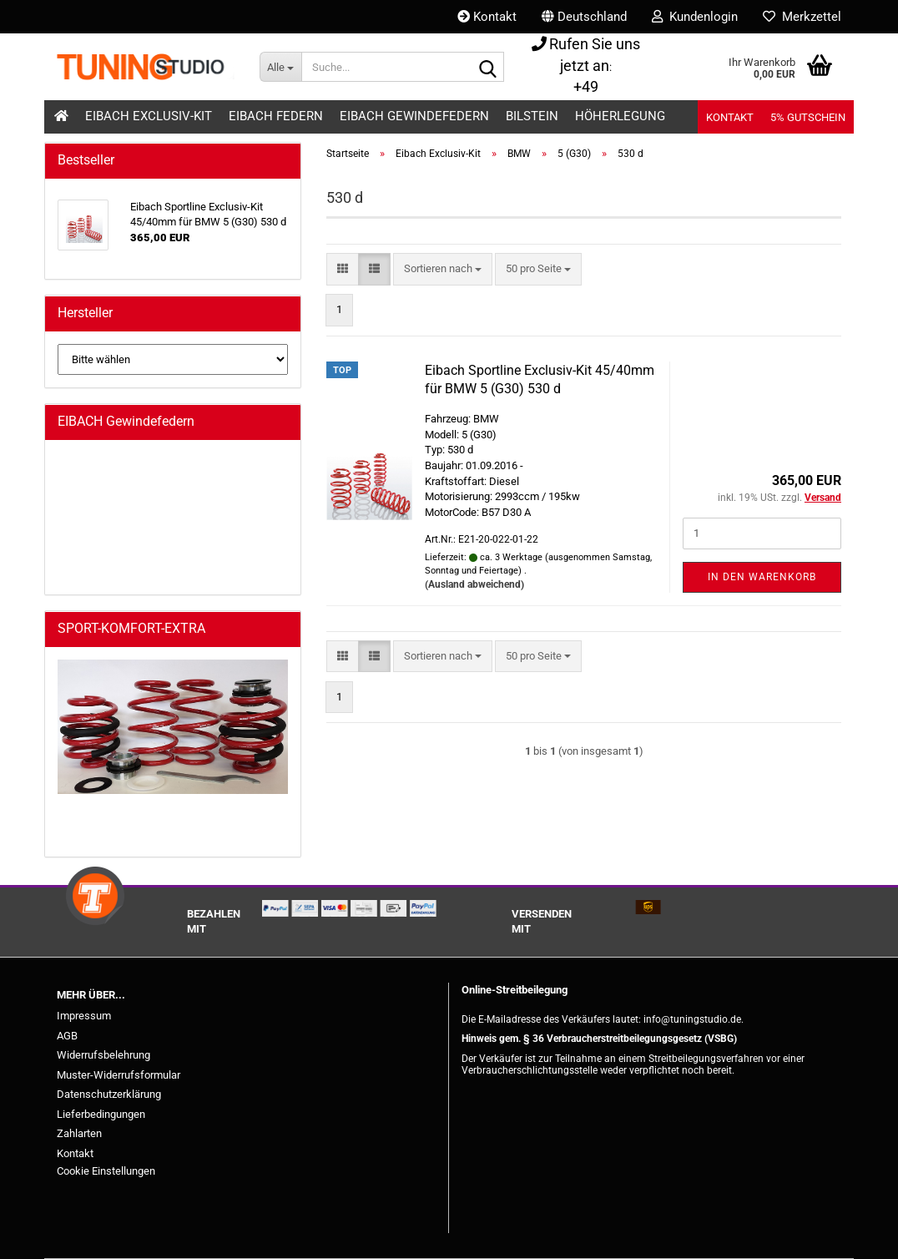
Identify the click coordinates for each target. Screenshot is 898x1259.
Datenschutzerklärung (109, 1094)
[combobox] (442, 269)
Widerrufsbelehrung (103, 1055)
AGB (67, 1035)
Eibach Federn (276, 116)
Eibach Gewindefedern (414, 116)
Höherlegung (620, 116)
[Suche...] (280, 67)
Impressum (84, 1015)
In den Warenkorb (762, 577)
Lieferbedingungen (101, 1114)
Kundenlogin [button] (695, 16)
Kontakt (487, 16)
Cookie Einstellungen (106, 1171)
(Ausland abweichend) (474, 584)
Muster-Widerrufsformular (118, 1075)
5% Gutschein (807, 117)
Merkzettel (802, 16)
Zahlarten (79, 1133)
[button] (584, 16)
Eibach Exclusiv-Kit (148, 116)
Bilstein (532, 116)
